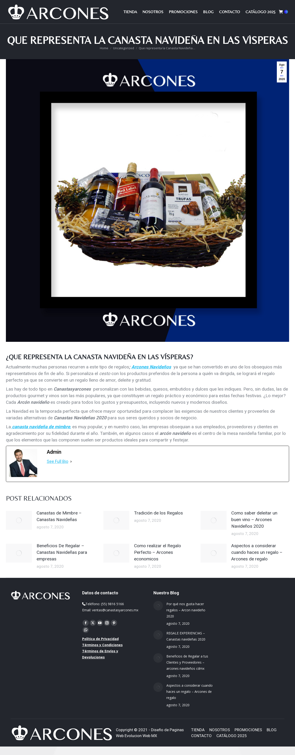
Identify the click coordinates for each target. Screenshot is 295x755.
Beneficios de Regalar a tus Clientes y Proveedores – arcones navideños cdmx (187, 670)
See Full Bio (57, 469)
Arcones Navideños (151, 375)
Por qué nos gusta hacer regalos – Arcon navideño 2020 (185, 618)
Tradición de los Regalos (158, 521)
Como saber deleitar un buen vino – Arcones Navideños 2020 (254, 528)
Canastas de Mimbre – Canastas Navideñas (59, 525)
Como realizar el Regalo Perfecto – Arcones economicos (157, 560)
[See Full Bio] (71, 470)
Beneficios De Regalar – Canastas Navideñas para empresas (62, 560)
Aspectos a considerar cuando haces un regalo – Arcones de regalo (256, 560)
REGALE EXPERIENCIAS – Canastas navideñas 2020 (185, 644)
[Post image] (19, 528)
